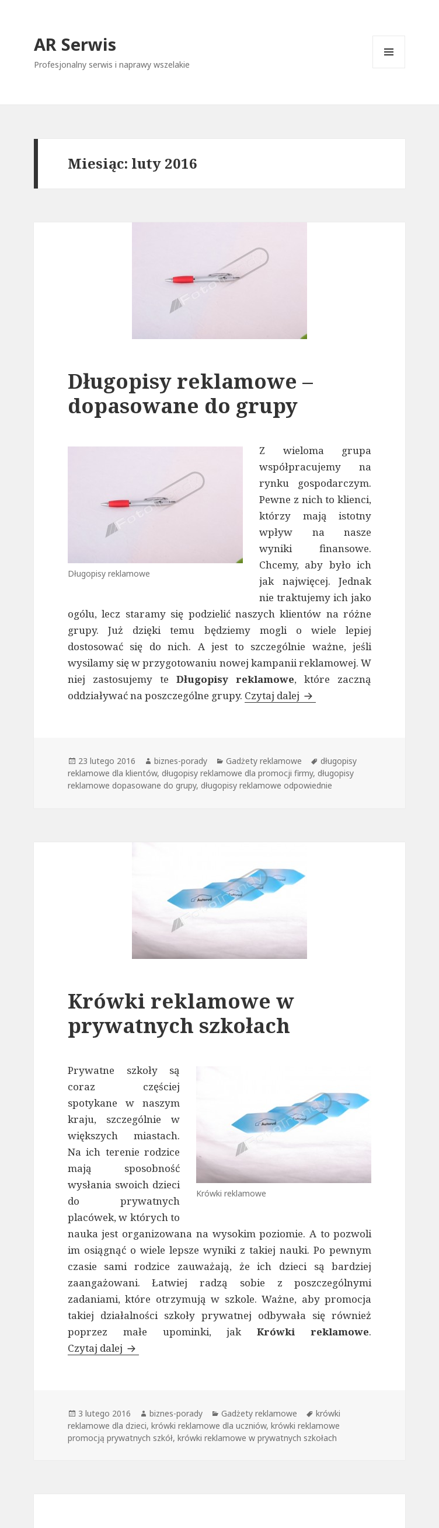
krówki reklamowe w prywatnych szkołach (257, 1437)
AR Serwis (75, 44)
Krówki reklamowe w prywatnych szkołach (181, 1013)
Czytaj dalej (280, 695)
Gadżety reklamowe (264, 760)
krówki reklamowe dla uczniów (208, 1425)
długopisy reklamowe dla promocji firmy (237, 773)
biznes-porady (180, 760)
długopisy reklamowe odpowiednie (266, 785)
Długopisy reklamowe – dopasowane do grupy (190, 393)
